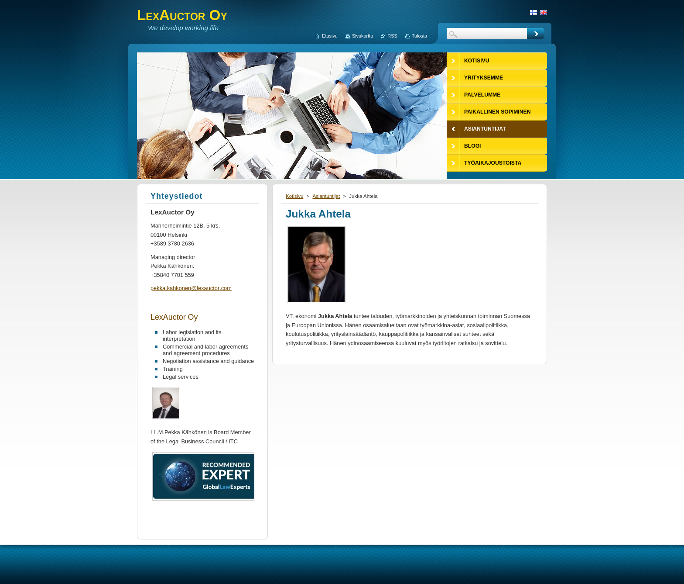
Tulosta (419, 35)
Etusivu (330, 35)
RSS (392, 35)
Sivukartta (362, 35)
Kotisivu (294, 196)
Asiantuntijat (326, 196)
